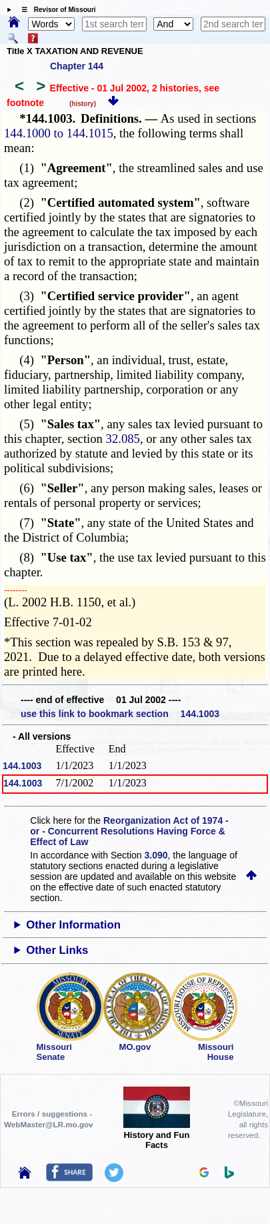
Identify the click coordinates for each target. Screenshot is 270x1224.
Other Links (57, 950)
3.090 (156, 855)
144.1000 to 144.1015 (58, 133)
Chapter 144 (76, 66)
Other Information (73, 925)
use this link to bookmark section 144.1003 (120, 713)
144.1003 (22, 765)
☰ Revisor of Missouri (55, 9)
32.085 (123, 439)
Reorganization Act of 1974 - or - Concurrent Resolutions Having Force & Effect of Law (129, 831)
